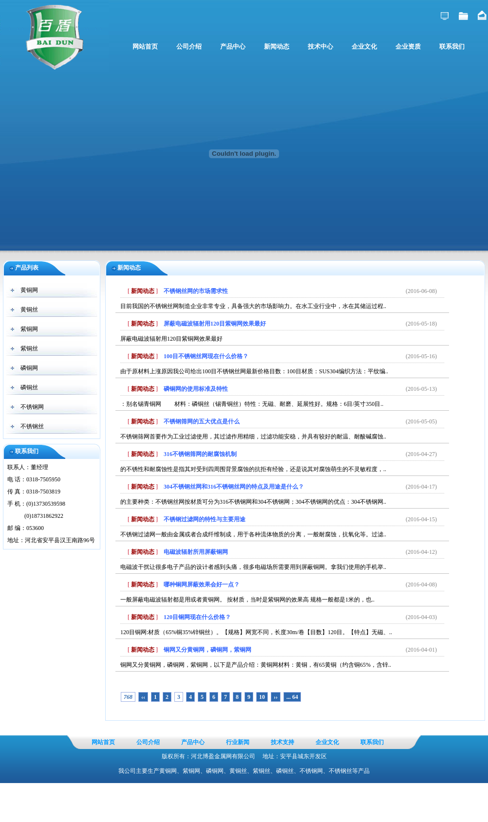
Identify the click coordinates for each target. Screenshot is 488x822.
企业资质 (408, 46)
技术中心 (320, 46)
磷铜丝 (29, 387)
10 (262, 697)
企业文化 (364, 46)
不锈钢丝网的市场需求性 (196, 291)
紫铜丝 (29, 348)
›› (276, 697)
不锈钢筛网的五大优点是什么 (202, 421)
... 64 (292, 697)
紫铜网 (29, 329)
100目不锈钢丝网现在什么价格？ (206, 356)
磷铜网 (29, 368)
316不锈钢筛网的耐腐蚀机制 (200, 454)
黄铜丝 (29, 309)
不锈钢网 (32, 406)
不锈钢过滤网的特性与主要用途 (204, 519)
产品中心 (232, 46)
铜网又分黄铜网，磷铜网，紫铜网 (207, 649)
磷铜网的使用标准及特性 (196, 388)
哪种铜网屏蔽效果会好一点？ (202, 584)
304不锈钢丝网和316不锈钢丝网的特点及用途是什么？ (234, 486)
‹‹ (143, 697)
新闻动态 (276, 46)
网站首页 (145, 46)
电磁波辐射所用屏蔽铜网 (196, 551)
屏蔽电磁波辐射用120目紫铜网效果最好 (215, 323)
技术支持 (282, 742)
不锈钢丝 (32, 426)
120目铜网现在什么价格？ (197, 617)
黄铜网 (29, 290)
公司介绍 (189, 46)
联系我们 (452, 46)
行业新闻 (237, 742)
